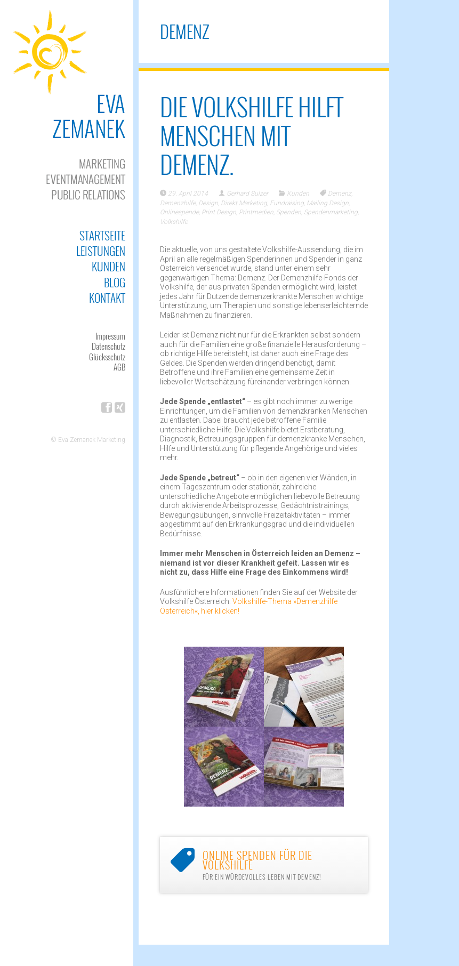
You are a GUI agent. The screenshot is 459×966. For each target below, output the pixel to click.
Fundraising (287, 203)
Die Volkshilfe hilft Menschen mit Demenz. (251, 135)
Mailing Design (328, 203)
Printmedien (256, 212)
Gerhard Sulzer (247, 193)
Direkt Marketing (244, 203)
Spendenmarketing (331, 212)
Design (208, 203)
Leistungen (100, 251)
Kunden (108, 266)
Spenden (288, 212)
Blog (114, 282)
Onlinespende (179, 212)
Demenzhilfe (178, 203)
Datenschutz (108, 346)
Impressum (110, 336)
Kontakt (107, 297)
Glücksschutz (107, 357)
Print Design (219, 212)
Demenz (339, 193)
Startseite (102, 235)
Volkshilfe (174, 222)
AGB (119, 367)
